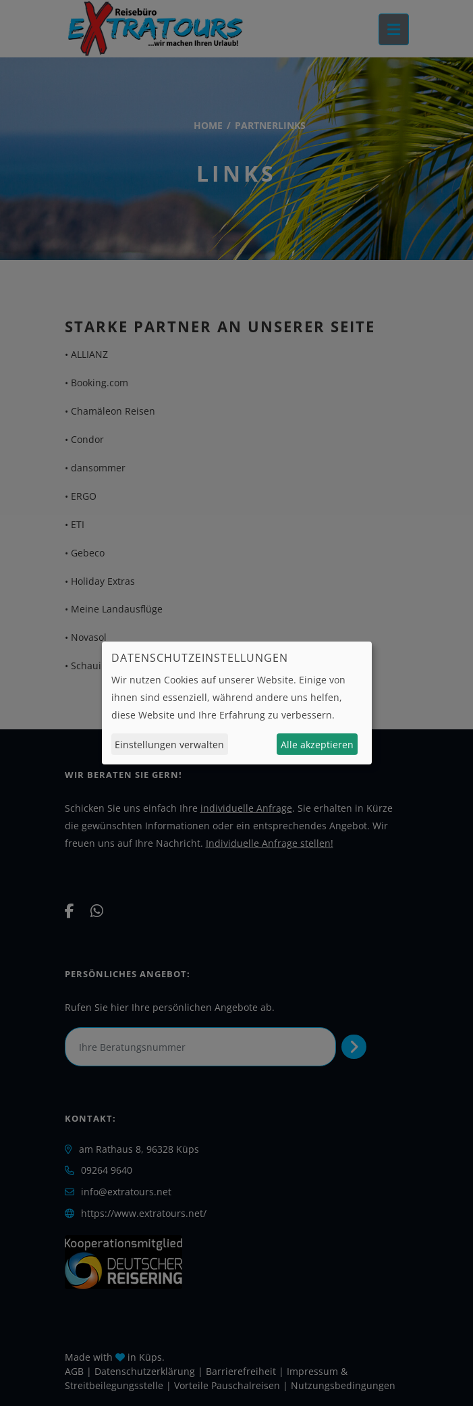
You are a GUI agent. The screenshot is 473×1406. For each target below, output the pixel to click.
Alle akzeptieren (317, 744)
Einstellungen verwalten (169, 744)
